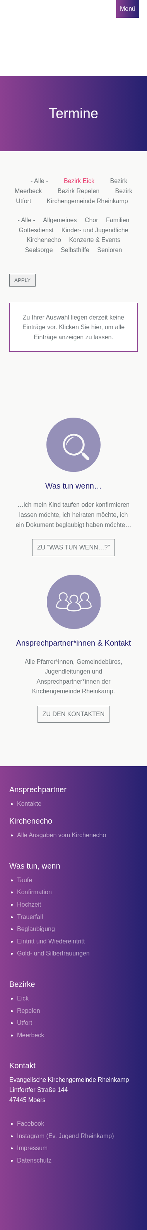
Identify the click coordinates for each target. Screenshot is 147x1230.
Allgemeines (60, 220)
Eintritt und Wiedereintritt (51, 941)
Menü (127, 8)
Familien (117, 220)
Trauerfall (30, 917)
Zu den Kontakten (74, 714)
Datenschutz (34, 1160)
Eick (23, 998)
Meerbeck (30, 1035)
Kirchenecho (44, 240)
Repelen (28, 1010)
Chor (91, 220)
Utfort (24, 1022)
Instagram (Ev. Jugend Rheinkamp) (65, 1136)
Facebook (30, 1123)
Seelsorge (39, 250)
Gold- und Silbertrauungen (53, 953)
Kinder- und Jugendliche (95, 230)
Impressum (32, 1148)
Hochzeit (29, 904)
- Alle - (39, 181)
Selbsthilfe (75, 250)
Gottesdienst (36, 230)
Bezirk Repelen (79, 191)
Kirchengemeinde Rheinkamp (87, 201)
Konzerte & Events (94, 240)
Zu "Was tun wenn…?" (73, 547)
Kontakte (29, 803)
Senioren (109, 250)
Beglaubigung (36, 929)
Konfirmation (34, 892)
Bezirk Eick (79, 181)
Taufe (24, 880)
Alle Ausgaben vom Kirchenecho (61, 835)
